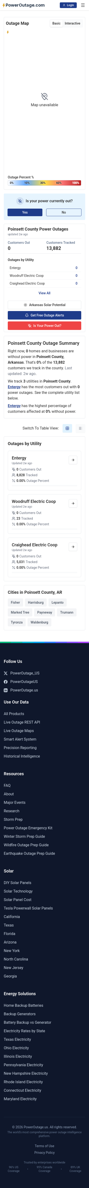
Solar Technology (18, 891)
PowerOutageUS (21, 681)
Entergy (14, 387)
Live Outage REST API (22, 722)
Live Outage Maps (19, 731)
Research (11, 811)
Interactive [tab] (72, 23)
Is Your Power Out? (44, 326)
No (64, 212)
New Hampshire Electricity (26, 1073)
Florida (9, 933)
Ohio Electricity (16, 1048)
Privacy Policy (44, 1152)
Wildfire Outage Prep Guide (26, 845)
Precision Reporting (20, 748)
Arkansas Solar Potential (44, 305)
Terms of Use (44, 1146)
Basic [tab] (56, 23)
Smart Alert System (20, 739)
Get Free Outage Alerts (44, 315)
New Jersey (13, 967)
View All (44, 293)
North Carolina (16, 959)
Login (68, 5)
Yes (25, 212)
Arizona (10, 942)
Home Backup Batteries (23, 1005)
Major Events (14, 802)
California (12, 916)
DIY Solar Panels (17, 882)
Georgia (10, 976)
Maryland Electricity (20, 1099)
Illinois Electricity (18, 1056)
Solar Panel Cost (18, 899)
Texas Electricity (17, 1039)
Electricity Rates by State (24, 1031)
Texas (9, 925)
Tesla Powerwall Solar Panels (28, 908)
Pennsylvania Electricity (23, 1065)
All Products (14, 714)
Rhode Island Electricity (23, 1082)
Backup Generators (20, 1014)
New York (12, 950)
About (9, 794)
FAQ (7, 785)
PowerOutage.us (21, 690)
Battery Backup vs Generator (27, 1022)
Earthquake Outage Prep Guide (29, 853)
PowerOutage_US (21, 673)
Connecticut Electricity (22, 1090)
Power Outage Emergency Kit (28, 828)
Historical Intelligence (22, 756)
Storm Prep (13, 819)
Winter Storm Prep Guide (24, 836)
